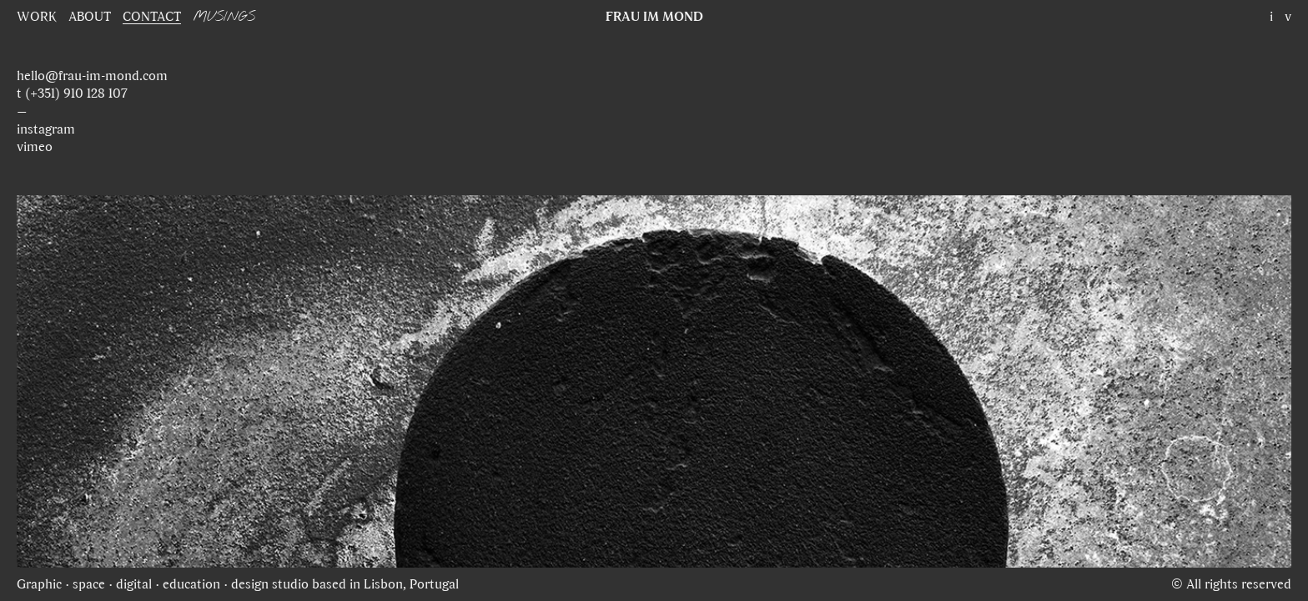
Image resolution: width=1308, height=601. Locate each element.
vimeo (35, 146)
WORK (37, 16)
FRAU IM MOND (654, 16)
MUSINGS (224, 17)
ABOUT (89, 16)
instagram (46, 128)
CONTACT (152, 16)
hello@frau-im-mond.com (92, 75)
